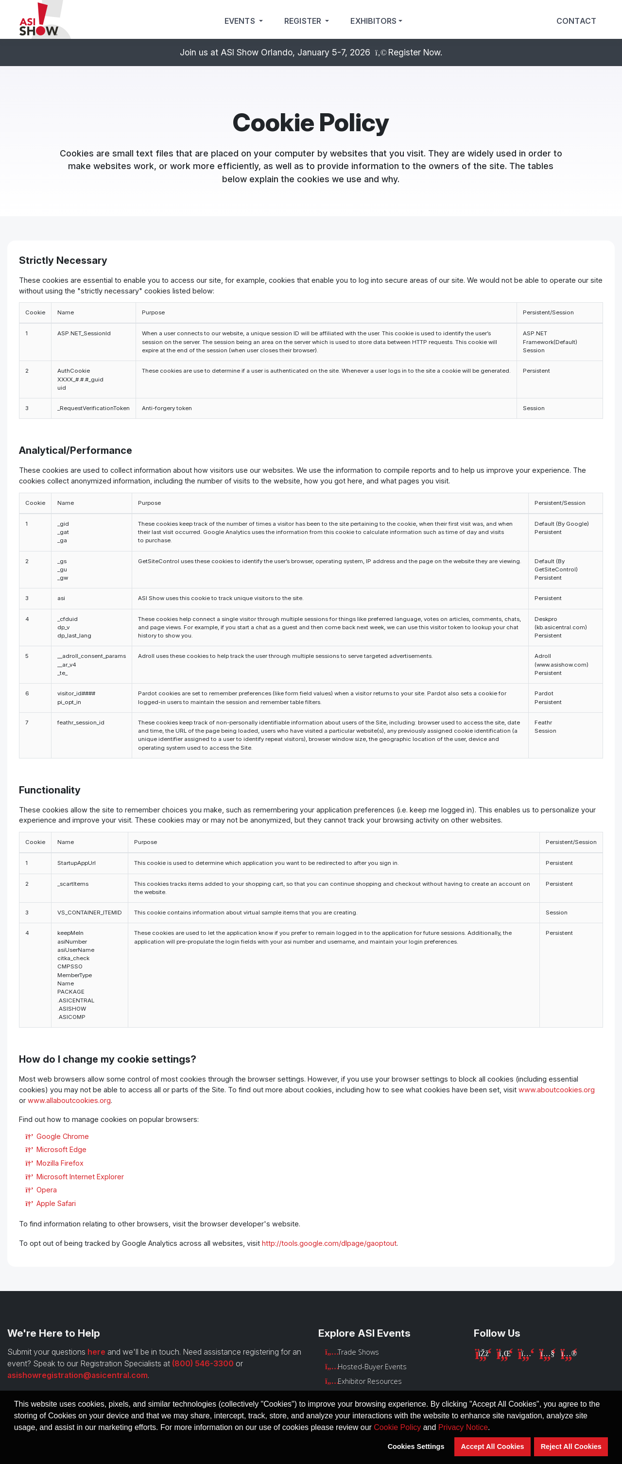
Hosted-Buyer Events (372, 1366)
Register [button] (303, 21)
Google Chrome (62, 1136)
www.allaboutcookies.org (69, 1100)
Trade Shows (358, 1352)
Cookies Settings (416, 1446)
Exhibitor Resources (370, 1381)
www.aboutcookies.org (556, 1089)
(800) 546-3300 (203, 1363)
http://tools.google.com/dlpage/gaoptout (329, 1243)
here (96, 1352)
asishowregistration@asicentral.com (77, 1375)
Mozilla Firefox (60, 1163)
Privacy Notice (463, 1427)
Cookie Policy (397, 1427)
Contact (576, 21)
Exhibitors (373, 21)
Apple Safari (56, 1203)
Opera (46, 1190)
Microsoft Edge (61, 1149)
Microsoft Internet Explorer (80, 1176)
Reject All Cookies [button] (571, 1446)
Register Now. (415, 52)
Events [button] (241, 21)
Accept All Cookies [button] (492, 1446)
